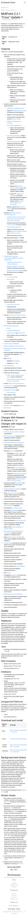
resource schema (11, 224)
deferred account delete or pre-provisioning (17, 202)
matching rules (14, 510)
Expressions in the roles (13, 304)
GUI (19, 238)
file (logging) (16, 361)
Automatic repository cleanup (14, 270)
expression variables (12, 493)
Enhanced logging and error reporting (13, 346)
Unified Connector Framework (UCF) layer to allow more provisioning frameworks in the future (16, 218)
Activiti (21, 405)
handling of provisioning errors (16, 383)
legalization (14, 575)
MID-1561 (6, 802)
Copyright (14, 886)
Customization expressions (11, 326)
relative (9, 572)
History (18, 909)
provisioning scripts (17, 508)
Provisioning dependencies (14, 125)
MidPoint (3, 10)
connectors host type (14, 233)
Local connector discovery (14, 227)
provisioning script (9, 505)
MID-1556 (14, 811)
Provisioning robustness (13, 135)
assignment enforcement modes (16, 315)
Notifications (7, 408)
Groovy (9, 328)
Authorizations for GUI (10, 436)
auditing (9, 358)
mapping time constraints (20, 473)
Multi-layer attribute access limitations (14, 442)
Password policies (9, 365)
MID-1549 (7, 835)
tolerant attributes (18, 147)
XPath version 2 (11, 333)
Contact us (14, 897)
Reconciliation (10, 279)
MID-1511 (20, 863)
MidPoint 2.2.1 (13, 10)
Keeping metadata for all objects (15, 266)
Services (14, 893)
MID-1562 (10, 808)
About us (14, 895)
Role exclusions (11, 392)
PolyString (7, 339)
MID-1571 (7, 819)
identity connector (22, 231)
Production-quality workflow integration (14, 432)
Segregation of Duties (10, 390)
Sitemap (14, 883)
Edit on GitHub (11, 909)
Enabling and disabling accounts (15, 108)
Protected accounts (9, 386)
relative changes (16, 119)
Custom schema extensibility (11, 343)
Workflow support (8, 405)
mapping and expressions (20, 110)
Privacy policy (14, 899)
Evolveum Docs (8, 2)
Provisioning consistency (13, 141)
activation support (18, 453)
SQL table (15, 363)
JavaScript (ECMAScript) (13, 330)
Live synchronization (12, 277)
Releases (8, 10)
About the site (14, 885)
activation (12, 451)
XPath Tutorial (21, 333)
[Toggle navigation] (25, 2)
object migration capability (15, 537)
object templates (20, 566)
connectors (14, 231)
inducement (19, 483)
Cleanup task (7, 543)
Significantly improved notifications (13, 594)
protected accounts (20, 520)
